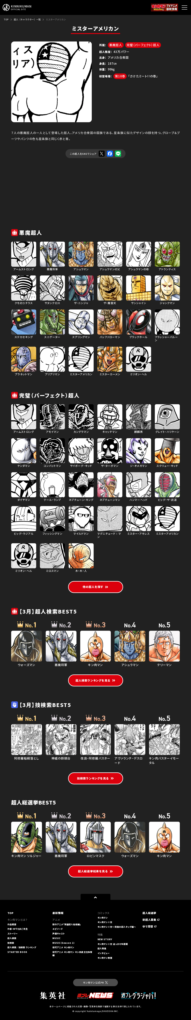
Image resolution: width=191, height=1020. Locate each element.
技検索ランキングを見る (95, 778)
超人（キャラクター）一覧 (27, 19)
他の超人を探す (96, 587)
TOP (6, 19)
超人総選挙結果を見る (95, 871)
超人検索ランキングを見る (96, 680)
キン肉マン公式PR (95, 982)
